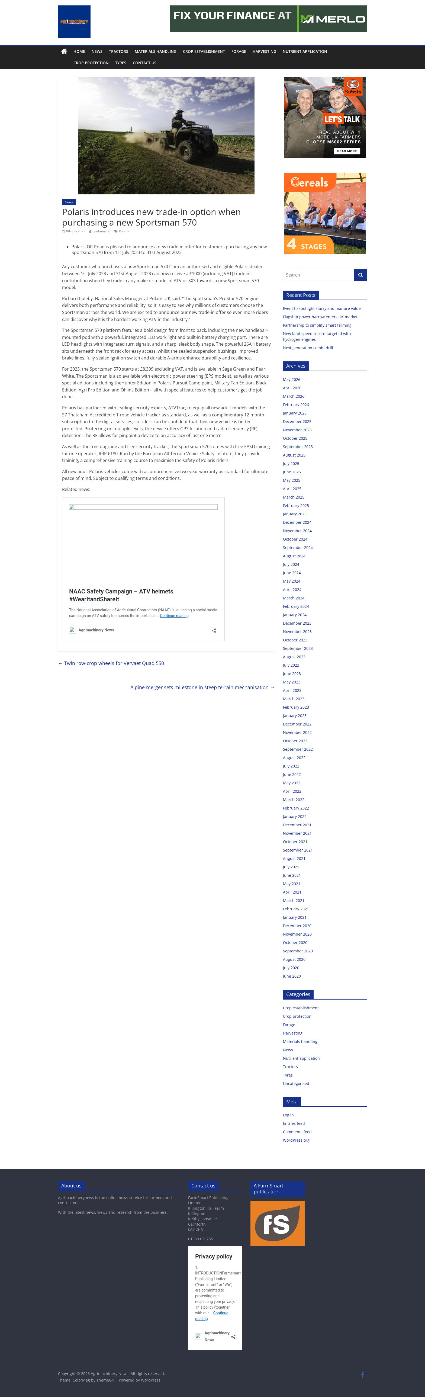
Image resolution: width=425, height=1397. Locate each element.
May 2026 (291, 379)
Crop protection (78, 62)
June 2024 (292, 572)
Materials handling (155, 51)
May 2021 (291, 883)
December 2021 (297, 824)
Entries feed (294, 1123)
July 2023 (291, 665)
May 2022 (291, 782)
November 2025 (297, 429)
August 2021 (294, 858)
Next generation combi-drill (308, 347)
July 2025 (291, 463)
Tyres (108, 62)
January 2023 (295, 715)
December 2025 (297, 421)
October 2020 (295, 942)
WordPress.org (296, 1140)
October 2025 (295, 438)
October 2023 (295, 640)
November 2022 (297, 732)
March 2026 (293, 396)
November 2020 (297, 934)
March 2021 (293, 900)
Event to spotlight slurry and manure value (322, 308)
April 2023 (292, 690)
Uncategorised (296, 1083)
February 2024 (296, 606)
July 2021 (291, 866)
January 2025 (295, 513)
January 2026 (295, 413)
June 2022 (292, 774)
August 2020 (294, 959)
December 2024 (297, 522)
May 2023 (291, 682)
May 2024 (291, 581)
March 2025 (293, 497)
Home (79, 51)
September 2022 (298, 749)
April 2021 (292, 892)
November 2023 (297, 631)
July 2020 (291, 967)
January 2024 (295, 614)
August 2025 (294, 455)
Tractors (118, 51)
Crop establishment (204, 51)
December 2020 (297, 925)
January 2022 (295, 816)
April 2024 (292, 589)
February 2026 (296, 404)
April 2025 (292, 488)
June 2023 (292, 673)
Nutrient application (305, 51)
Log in (288, 1114)
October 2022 (295, 740)
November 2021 (297, 833)
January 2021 (295, 917)
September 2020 (298, 950)
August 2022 (294, 757)
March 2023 (293, 698)
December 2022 (297, 724)
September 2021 (298, 850)
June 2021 (292, 875)
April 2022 (292, 791)
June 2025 (292, 471)
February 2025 (296, 505)
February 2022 (296, 808)
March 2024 (293, 597)
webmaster (103, 231)
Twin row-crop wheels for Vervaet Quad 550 (111, 663)
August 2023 (294, 656)
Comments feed (297, 1131)
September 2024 (298, 547)
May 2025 (291, 480)
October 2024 (295, 539)
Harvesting (264, 51)
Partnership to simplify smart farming (318, 325)
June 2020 (292, 976)
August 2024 (294, 555)
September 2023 (298, 648)
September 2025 (298, 446)
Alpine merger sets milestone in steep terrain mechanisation (202, 687)
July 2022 (291, 766)
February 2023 (296, 707)
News (97, 51)
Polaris (124, 231)
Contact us (132, 62)
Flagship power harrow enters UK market (321, 316)
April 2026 (292, 387)
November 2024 (297, 530)
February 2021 (296, 908)
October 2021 (295, 841)
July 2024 (291, 564)
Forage (238, 51)
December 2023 (297, 623)
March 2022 (293, 799)
